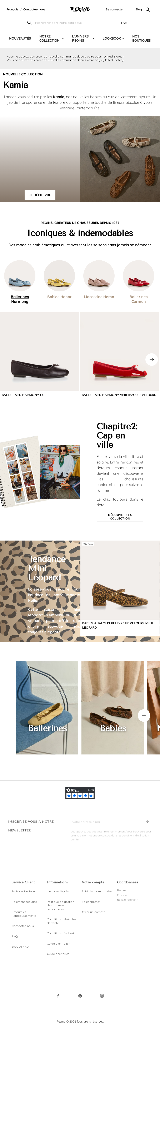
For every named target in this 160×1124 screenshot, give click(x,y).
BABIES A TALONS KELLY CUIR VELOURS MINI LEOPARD (117, 625)
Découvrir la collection (120, 517)
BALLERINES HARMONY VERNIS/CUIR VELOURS (119, 395)
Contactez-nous (34, 9)
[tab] (19, 282)
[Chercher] (80, 23)
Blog (138, 9)
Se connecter (115, 9)
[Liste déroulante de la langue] (12, 9)
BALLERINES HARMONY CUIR (25, 395)
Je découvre (40, 195)
